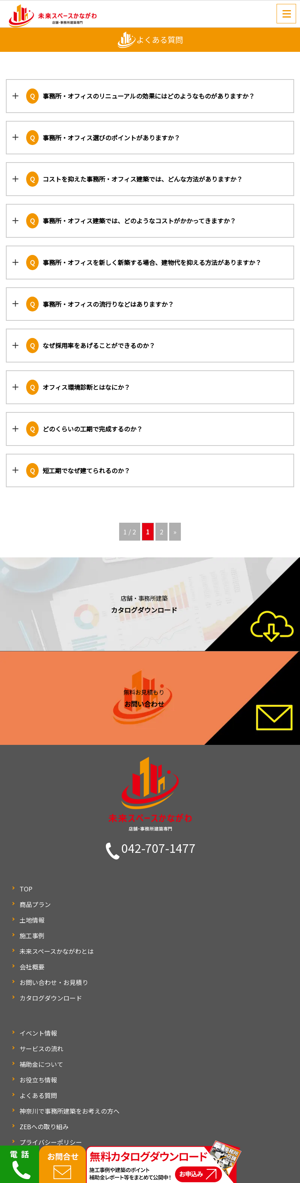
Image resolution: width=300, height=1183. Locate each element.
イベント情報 (38, 1033)
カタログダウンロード (51, 998)
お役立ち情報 (38, 1079)
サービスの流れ (41, 1048)
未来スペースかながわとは (57, 951)
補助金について (41, 1064)
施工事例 (32, 935)
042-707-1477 (158, 847)
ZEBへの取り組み (44, 1126)
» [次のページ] (175, 531)
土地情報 (32, 920)
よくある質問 (38, 1095)
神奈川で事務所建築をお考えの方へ (70, 1111)
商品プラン (35, 904)
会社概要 (32, 966)
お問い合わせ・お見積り (54, 982)
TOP (26, 888)
